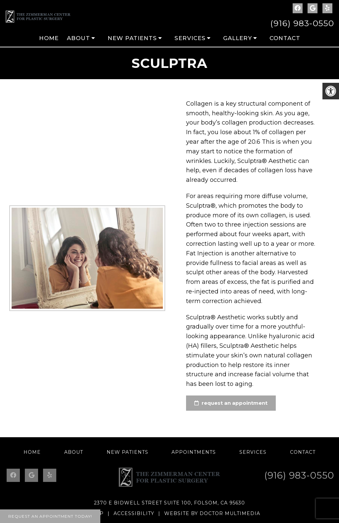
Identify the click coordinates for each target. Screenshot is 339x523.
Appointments (193, 452)
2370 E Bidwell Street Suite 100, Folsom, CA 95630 (169, 503)
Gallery (237, 38)
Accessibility (134, 513)
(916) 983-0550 (302, 23)
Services (190, 38)
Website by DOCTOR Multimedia (212, 513)
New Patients (132, 38)
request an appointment (230, 403)
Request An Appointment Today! (50, 516)
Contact (284, 38)
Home (49, 38)
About (78, 38)
